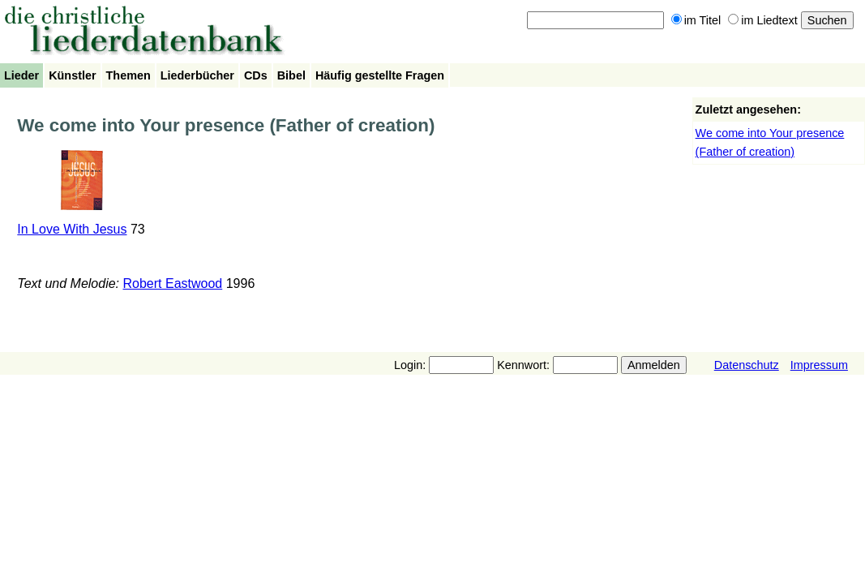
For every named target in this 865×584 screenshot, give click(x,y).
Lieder (21, 75)
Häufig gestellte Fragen (379, 75)
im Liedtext (763, 20)
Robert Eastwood (173, 283)
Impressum (819, 365)
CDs (256, 75)
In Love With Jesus (71, 229)
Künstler (72, 75)
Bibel (291, 75)
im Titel (696, 20)
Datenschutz (746, 365)
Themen (128, 75)
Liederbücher (197, 75)
